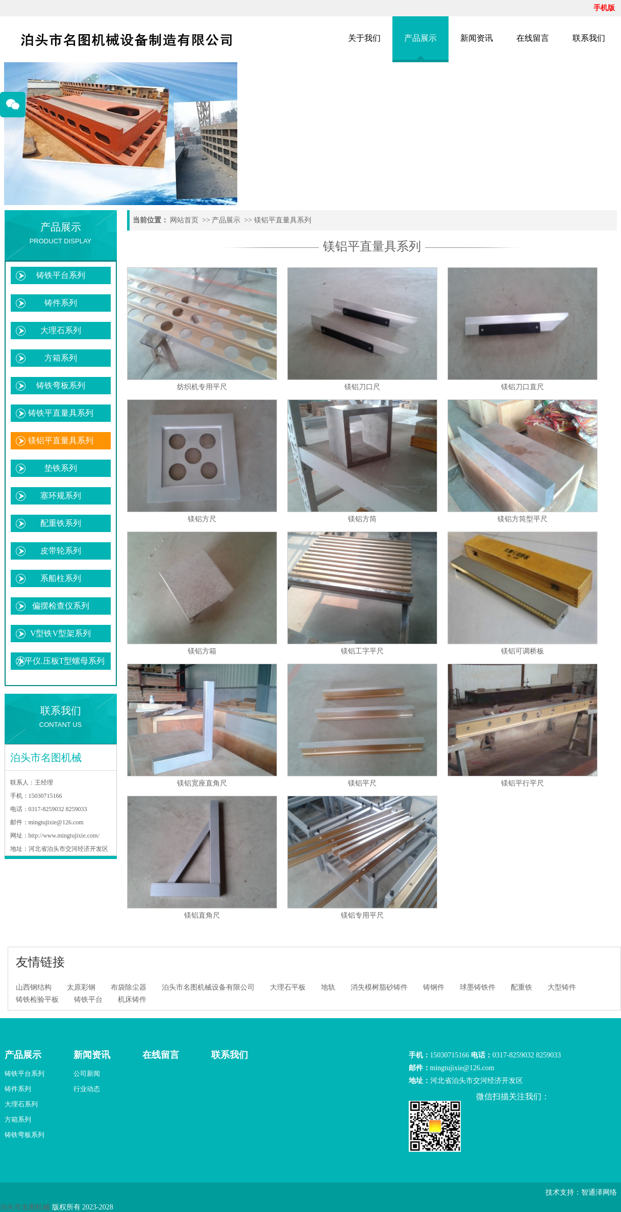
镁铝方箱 (202, 651)
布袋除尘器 (128, 987)
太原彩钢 (81, 987)
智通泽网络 (599, 1192)
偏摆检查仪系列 (60, 605)
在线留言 (532, 38)
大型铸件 (562, 987)
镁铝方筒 (362, 519)
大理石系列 (60, 330)
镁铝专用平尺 (362, 915)
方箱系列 (60, 357)
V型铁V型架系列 (60, 633)
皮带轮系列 (60, 550)
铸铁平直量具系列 (60, 413)
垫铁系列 (60, 468)
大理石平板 (288, 987)
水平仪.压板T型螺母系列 (60, 660)
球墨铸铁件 (477, 987)
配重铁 (521, 987)
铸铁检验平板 (37, 999)
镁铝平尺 (362, 783)
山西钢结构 (34, 987)
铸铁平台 (88, 999)
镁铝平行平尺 (522, 783)
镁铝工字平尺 (362, 651)
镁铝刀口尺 (362, 387)
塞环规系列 (60, 495)
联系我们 (589, 38)
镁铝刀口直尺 (522, 387)
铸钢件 (433, 987)
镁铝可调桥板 (522, 651)
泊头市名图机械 (25, 1207)
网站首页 (184, 220)
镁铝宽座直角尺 (202, 783)
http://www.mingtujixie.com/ (64, 835)
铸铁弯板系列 (60, 385)
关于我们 (364, 38)
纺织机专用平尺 (202, 387)
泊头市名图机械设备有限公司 (208, 987)
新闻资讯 (476, 38)
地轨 (328, 987)
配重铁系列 (60, 523)
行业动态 (86, 1089)
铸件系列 (60, 302)
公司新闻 (86, 1073)
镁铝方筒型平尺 (523, 519)
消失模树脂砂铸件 (379, 987)
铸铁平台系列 (60, 275)
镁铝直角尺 (202, 915)
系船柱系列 (60, 578)
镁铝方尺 (202, 519)
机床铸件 (132, 999)
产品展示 (420, 38)
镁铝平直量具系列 (60, 440)
